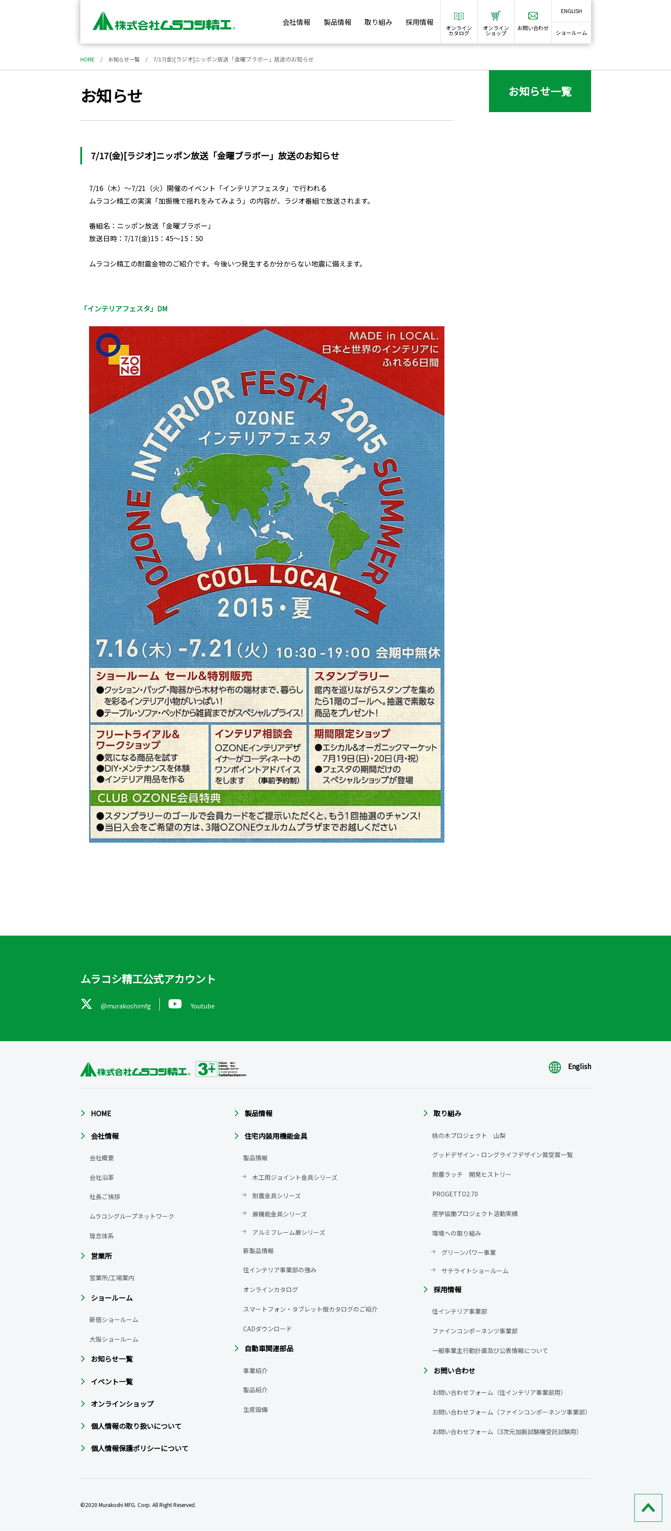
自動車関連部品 (268, 1348)
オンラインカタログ (270, 1289)
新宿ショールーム (113, 1319)
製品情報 (337, 22)
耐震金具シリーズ (276, 1195)
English (570, 1066)
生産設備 (255, 1409)
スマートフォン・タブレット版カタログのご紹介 (310, 1309)
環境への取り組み (456, 1233)
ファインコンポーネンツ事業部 (475, 1330)
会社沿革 (101, 1177)
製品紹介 (255, 1390)
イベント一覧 (112, 1381)
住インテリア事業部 (459, 1311)
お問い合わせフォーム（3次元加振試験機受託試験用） (507, 1431)
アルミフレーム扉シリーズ (288, 1232)
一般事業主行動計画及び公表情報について (490, 1350)
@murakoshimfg (117, 1004)
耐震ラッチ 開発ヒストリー (472, 1174)
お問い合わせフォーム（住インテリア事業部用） (499, 1392)
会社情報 (296, 22)
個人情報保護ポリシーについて (140, 1448)
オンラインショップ (122, 1403)
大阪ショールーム (113, 1339)
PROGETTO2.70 (455, 1193)
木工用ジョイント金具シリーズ (294, 1177)
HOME (88, 59)
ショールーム (571, 32)
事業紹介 (255, 1370)
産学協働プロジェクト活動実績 (475, 1213)
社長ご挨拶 (104, 1196)
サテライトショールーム (475, 1270)
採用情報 (420, 22)
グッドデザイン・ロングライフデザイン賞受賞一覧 (502, 1155)
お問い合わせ (454, 1370)
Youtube (197, 1004)
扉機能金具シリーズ (279, 1214)
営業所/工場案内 (111, 1277)
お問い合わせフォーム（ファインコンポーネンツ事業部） (511, 1412)
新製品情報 (258, 1250)
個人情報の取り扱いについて (136, 1426)
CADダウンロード (267, 1328)
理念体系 (101, 1235)
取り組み (378, 22)
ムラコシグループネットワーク (131, 1216)
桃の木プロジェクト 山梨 (469, 1135)
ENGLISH (571, 10)
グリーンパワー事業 (468, 1252)
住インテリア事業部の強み (280, 1269)
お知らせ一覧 (127, 59)
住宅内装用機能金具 (275, 1136)
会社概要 (101, 1157)
